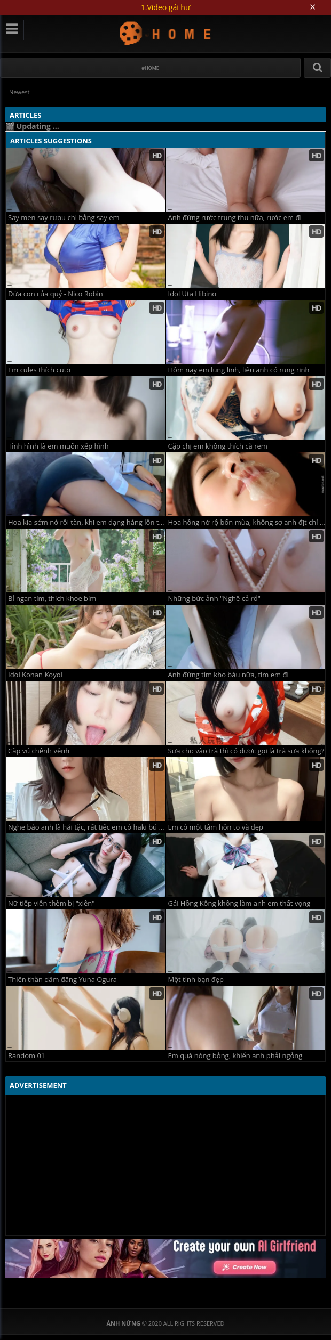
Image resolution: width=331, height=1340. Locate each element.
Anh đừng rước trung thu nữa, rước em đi (235, 217)
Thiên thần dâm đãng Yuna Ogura (62, 979)
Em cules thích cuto (39, 370)
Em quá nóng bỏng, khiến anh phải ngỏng (235, 1055)
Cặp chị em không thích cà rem (217, 446)
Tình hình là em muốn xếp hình (58, 446)
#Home (150, 67)
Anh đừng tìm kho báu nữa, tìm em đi (228, 674)
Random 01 (26, 1055)
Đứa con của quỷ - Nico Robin (55, 293)
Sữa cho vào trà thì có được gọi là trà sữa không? (246, 751)
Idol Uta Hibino (192, 293)
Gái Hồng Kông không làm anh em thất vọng (239, 903)
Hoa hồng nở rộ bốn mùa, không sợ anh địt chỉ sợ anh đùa (247, 522)
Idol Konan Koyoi (35, 674)
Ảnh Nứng (166, 33)
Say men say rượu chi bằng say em (64, 217)
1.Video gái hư (165, 7)
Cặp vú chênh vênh (38, 751)
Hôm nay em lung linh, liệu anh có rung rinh (239, 370)
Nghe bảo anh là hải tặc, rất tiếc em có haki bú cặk (86, 827)
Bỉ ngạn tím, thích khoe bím (52, 598)
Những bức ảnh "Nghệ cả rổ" (214, 598)
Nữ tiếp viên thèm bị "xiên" (51, 903)
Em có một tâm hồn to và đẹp (216, 827)
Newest (19, 92)
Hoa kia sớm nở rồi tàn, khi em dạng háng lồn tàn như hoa (86, 522)
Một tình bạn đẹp (196, 979)
